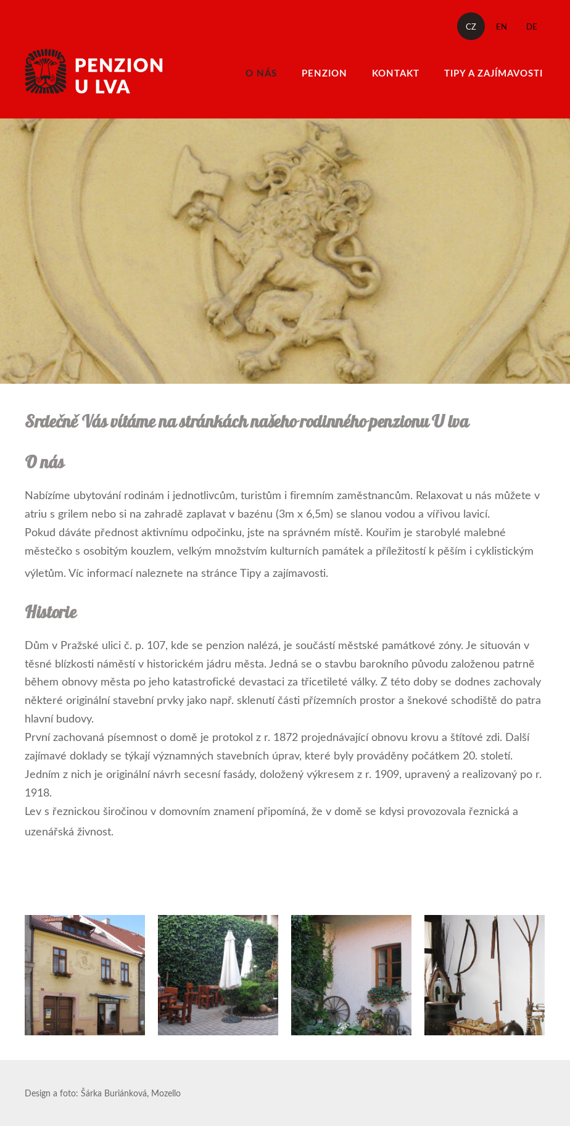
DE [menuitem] (531, 26)
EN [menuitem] (501, 26)
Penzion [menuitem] (324, 73)
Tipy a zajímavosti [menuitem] (493, 73)
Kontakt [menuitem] (395, 73)
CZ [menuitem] (471, 26)
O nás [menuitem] (261, 73)
